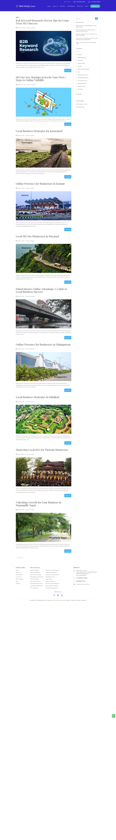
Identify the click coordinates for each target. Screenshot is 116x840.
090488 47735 (80, 581)
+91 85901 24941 (80, 1)
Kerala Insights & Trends (81, 104)
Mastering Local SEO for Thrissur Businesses (42, 449)
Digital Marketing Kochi (36, 583)
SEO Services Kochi (35, 581)
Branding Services (50, 576)
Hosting (79, 66)
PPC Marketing (34, 588)
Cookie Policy (83, 600)
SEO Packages (19, 579)
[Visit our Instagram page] (58, 595)
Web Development (82, 83)
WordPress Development (52, 570)
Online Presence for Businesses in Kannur (40, 183)
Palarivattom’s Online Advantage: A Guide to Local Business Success (41, 290)
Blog (86, 6)
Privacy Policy (57, 600)
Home (49, 6)
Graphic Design (81, 63)
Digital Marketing (82, 57)
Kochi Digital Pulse (80, 107)
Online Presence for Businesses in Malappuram (43, 344)
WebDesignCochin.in (41, 600)
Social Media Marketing (83, 77)
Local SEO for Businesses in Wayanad (37, 236)
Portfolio (80, 6)
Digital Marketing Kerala (36, 576)
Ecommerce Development (52, 574)
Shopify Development (51, 572)
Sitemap (18, 583)
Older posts (20, 557)
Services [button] (62, 6)
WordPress (80, 89)
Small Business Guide (83, 74)
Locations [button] (67, 1)
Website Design (81, 86)
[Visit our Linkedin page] (61, 595)
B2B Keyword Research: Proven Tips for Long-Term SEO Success (43, 22)
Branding (80, 54)
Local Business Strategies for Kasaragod (39, 131)
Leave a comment (31, 27)
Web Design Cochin (81, 570)
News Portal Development (52, 583)
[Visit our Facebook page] (54, 595)
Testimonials (71, 6)
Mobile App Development (83, 69)
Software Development (52, 588)
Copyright (73, 600)
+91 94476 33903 (95, 1)
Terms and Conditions (65, 600)
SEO (79, 72)
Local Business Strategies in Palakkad (37, 397)
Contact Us (95, 6)
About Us (55, 6)
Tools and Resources (82, 80)
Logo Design (49, 579)
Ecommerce (80, 60)
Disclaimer (78, 600)
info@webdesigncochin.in (83, 584)
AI (78, 51)
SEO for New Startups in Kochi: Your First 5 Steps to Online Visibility (41, 78)
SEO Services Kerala (35, 574)
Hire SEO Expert (34, 579)
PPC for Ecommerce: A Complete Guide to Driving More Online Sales (85, 30)
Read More (67, 70)
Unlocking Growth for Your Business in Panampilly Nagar (38, 504)
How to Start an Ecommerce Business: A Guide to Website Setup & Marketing (87, 39)
